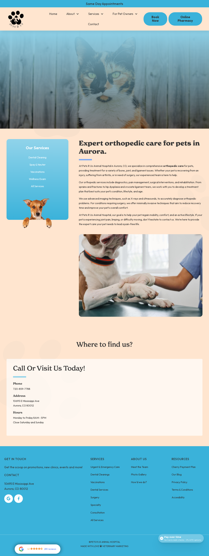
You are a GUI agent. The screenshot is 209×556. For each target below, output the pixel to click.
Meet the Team (139, 467)
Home (53, 14)
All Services (37, 186)
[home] (16, 19)
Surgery (94, 497)
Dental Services (99, 489)
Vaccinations (97, 482)
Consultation (97, 512)
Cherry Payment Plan (184, 467)
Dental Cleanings (100, 474)
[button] (72, 14)
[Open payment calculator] (181, 538)
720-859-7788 (21, 388)
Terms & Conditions (182, 489)
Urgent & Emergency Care (105, 467)
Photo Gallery (138, 474)
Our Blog (177, 474)
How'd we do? (139, 482)
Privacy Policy (179, 482)
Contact (93, 24)
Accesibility (178, 497)
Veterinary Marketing (115, 546)
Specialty (95, 504)
